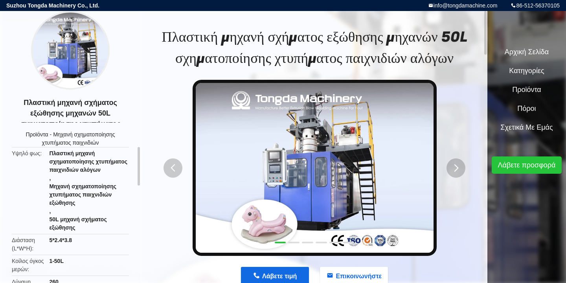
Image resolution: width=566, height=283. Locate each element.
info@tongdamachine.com (466, 5)
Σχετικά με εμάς (526, 127)
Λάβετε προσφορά (526, 165)
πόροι (526, 108)
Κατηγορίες (526, 71)
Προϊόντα (37, 134)
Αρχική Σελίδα (527, 52)
